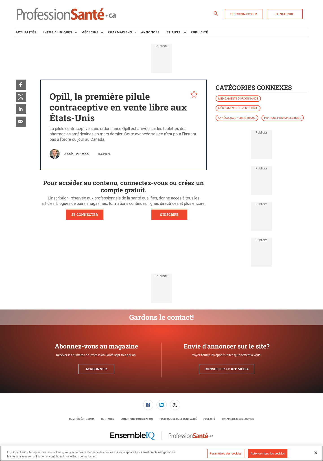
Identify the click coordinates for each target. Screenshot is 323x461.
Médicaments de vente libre (238, 108)
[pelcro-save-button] (192, 95)
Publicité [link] (199, 32)
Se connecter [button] (243, 14)
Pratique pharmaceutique (282, 117)
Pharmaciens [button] (120, 32)
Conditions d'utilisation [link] (137, 419)
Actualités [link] (26, 32)
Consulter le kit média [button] (227, 369)
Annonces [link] (150, 32)
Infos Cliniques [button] (57, 32)
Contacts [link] (107, 419)
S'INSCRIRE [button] (169, 214)
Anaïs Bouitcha (76, 154)
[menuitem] (29, 32)
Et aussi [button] (174, 32)
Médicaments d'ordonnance (238, 98)
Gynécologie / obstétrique (236, 117)
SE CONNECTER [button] (84, 214)
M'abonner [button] (96, 369)
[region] (161, 453)
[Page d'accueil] (66, 14)
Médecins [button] (90, 32)
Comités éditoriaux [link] (81, 419)
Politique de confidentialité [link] (178, 419)
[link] (21, 85)
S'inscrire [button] (285, 14)
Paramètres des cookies (238, 419)
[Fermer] (316, 453)
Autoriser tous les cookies (268, 453)
